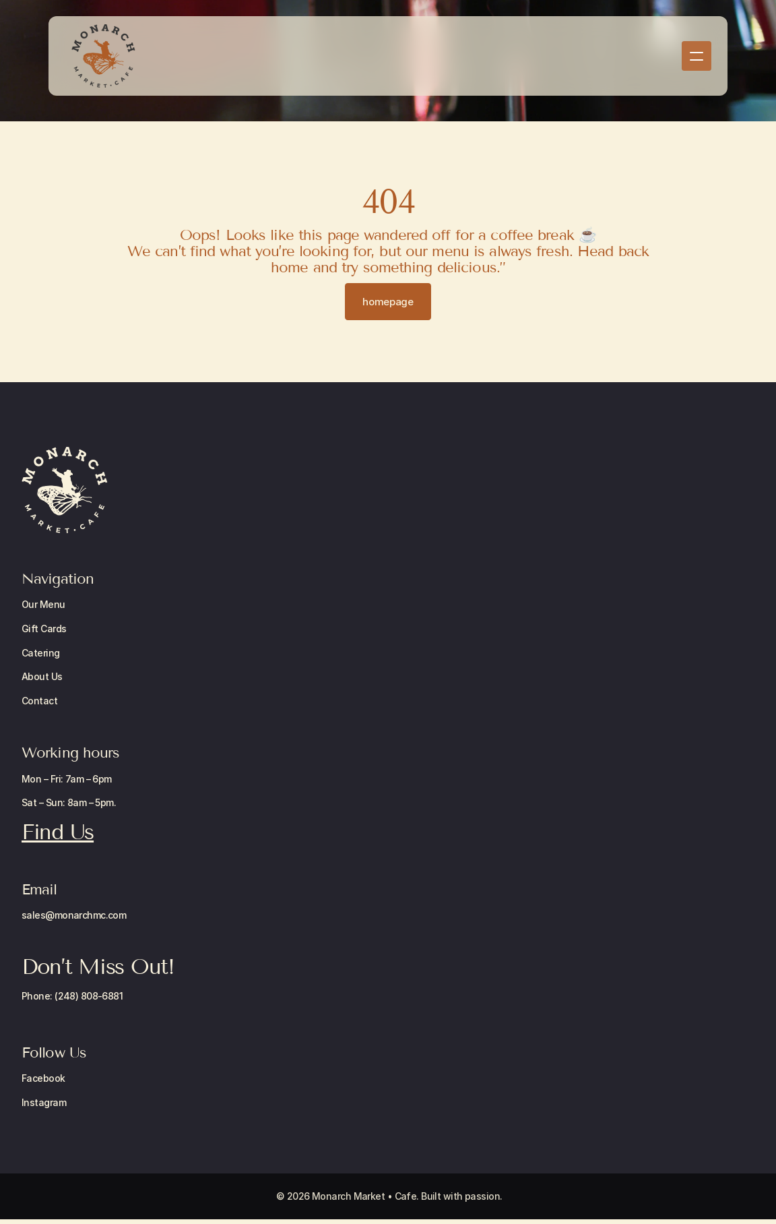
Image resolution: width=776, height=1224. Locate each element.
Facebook (43, 1078)
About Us (42, 676)
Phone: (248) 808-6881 (72, 996)
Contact (39, 700)
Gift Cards (44, 628)
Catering (41, 653)
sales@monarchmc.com (74, 915)
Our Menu (43, 604)
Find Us (58, 832)
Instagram (44, 1102)
